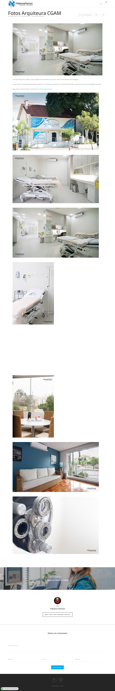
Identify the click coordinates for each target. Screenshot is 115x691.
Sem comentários (85, 15)
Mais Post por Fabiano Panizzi (57, 614)
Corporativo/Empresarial (38, 16)
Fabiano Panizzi (14, 16)
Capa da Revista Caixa (57, 578)
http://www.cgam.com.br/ (44, 89)
